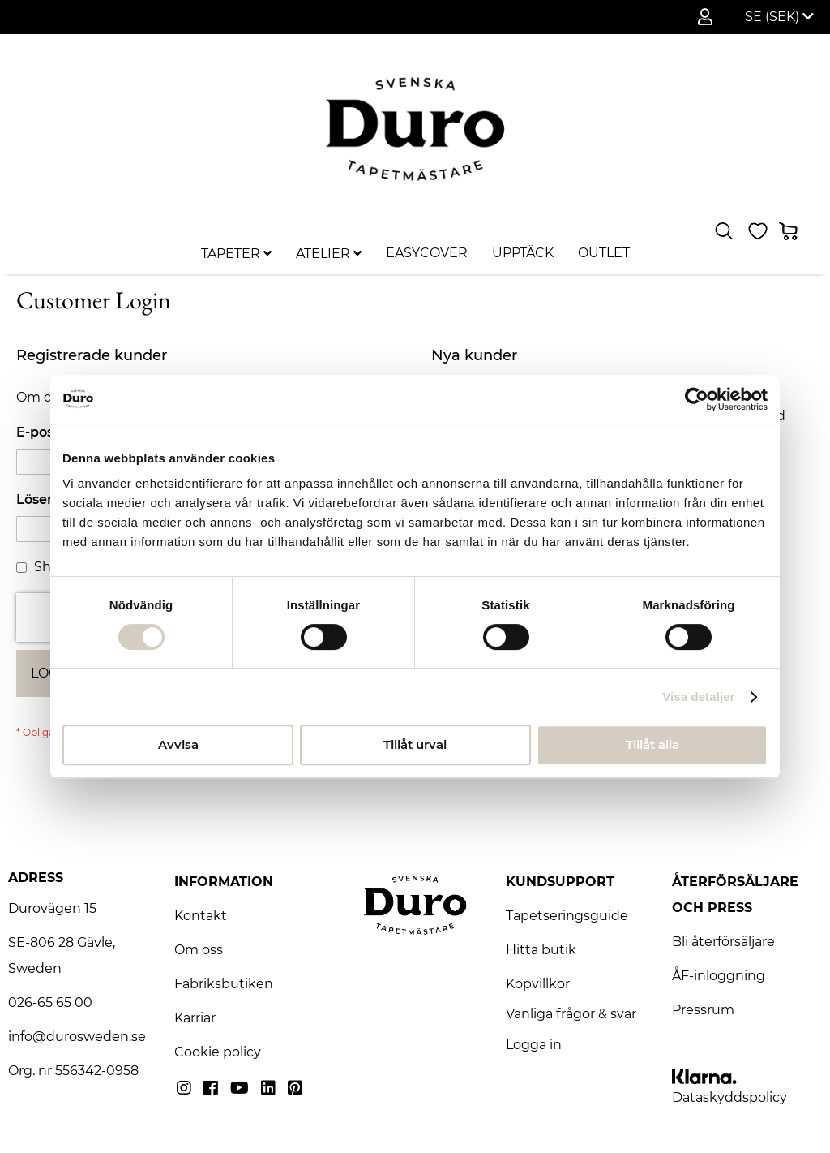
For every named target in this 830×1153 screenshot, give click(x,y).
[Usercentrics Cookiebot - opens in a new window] (697, 399)
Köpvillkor (538, 984)
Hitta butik (541, 949)
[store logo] (415, 129)
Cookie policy (217, 1052)
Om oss (198, 949)
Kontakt (200, 915)
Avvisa (178, 744)
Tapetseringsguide (567, 915)
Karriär (195, 1018)
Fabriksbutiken (223, 984)
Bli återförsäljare (723, 941)
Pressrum (703, 1009)
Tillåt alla (652, 744)
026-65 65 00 (50, 1002)
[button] (779, 17)
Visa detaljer (698, 696)
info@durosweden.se (77, 1036)
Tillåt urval (415, 744)
